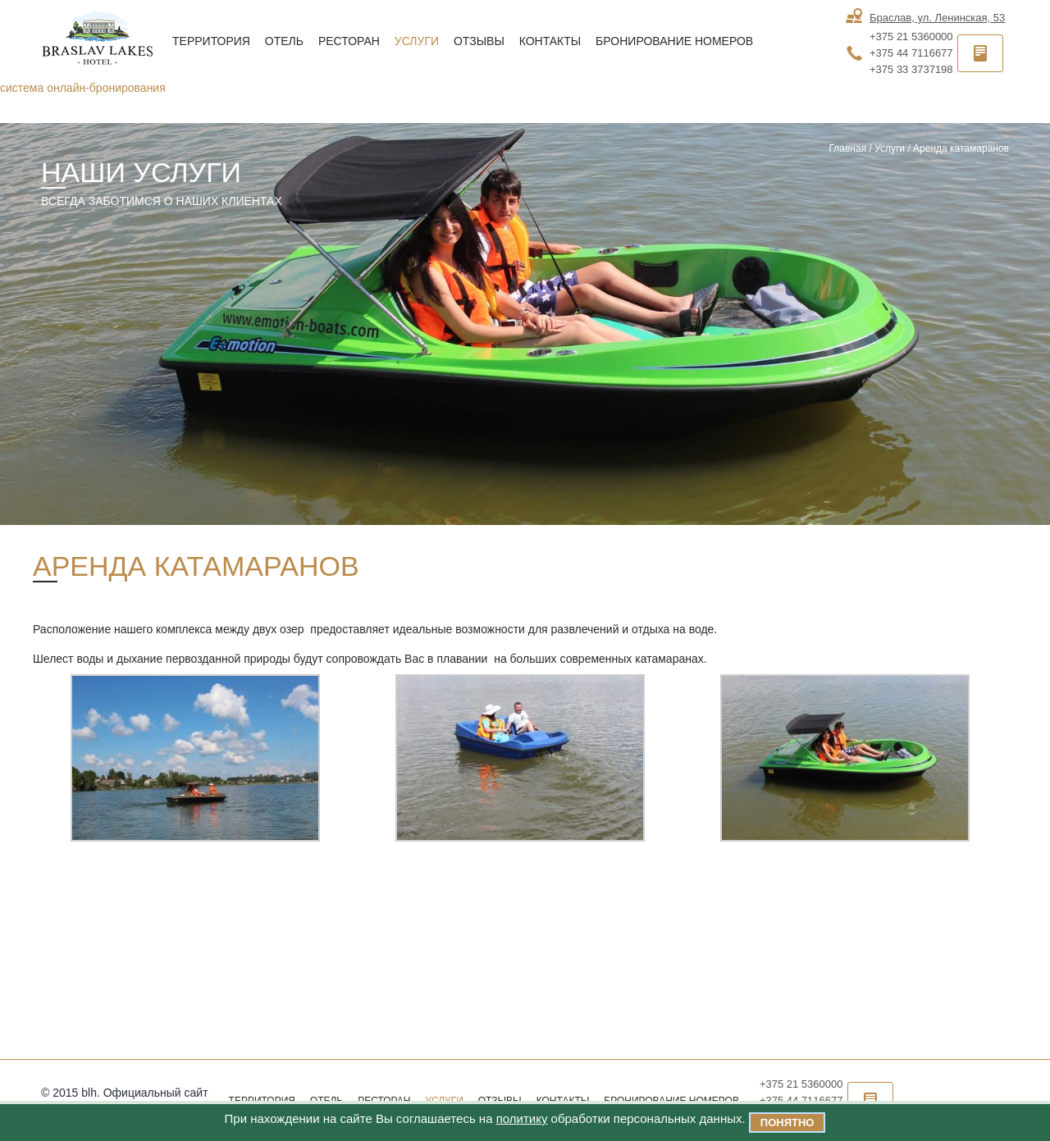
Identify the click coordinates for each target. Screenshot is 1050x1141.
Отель (284, 41)
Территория (211, 41)
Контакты (550, 41)
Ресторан (349, 41)
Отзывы (479, 41)
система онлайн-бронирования (83, 87)
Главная (847, 148)
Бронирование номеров (674, 41)
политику (522, 1118)
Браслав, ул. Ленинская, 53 (937, 17)
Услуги (417, 41)
